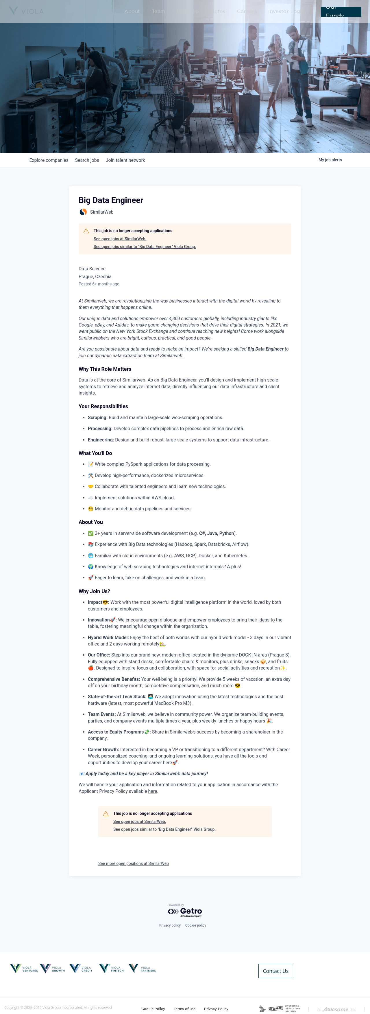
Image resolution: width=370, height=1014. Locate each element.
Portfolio (208, 12)
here (152, 791)
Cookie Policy (153, 996)
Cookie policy (195, 925)
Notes (233, 12)
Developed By (345, 1004)
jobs (91, 160)
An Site (336, 996)
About (162, 12)
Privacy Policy (216, 996)
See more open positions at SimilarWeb (133, 863)
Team (184, 12)
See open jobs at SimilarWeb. (120, 238)
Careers (257, 12)
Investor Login (289, 12)
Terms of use (184, 996)
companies (50, 160)
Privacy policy (170, 925)
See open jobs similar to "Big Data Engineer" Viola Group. (145, 246)
